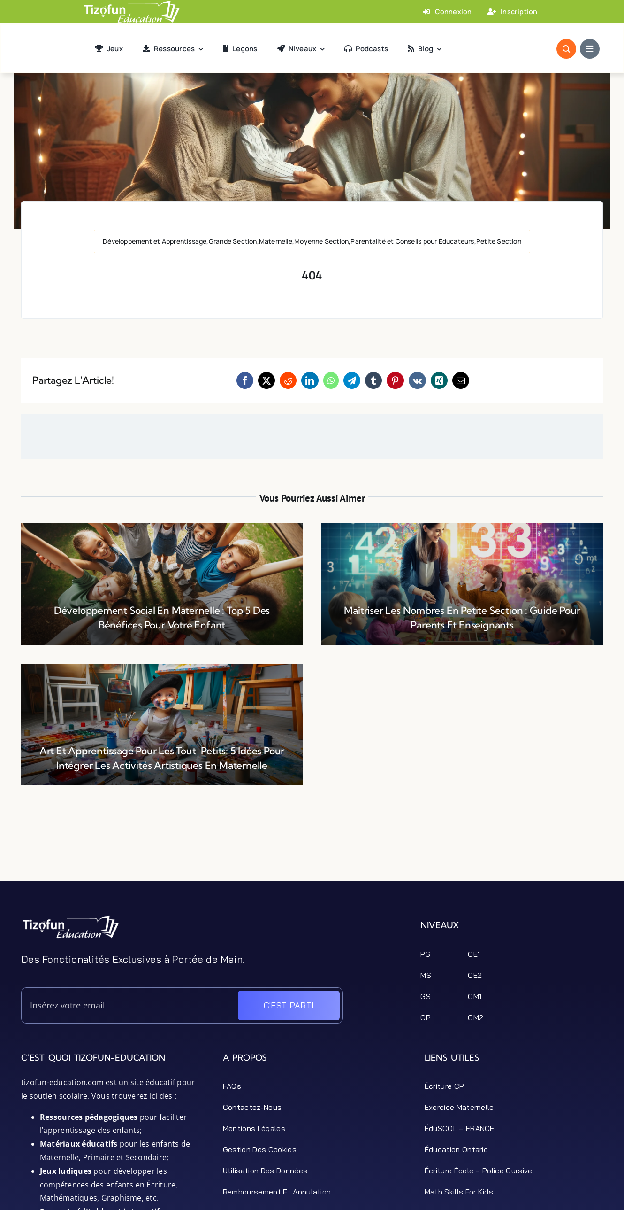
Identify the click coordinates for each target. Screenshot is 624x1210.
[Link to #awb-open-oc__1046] (566, 49)
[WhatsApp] (331, 380)
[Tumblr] (373, 380)
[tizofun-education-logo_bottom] (70, 919)
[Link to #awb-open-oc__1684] (590, 49)
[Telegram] (352, 380)
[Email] (461, 380)
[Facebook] (245, 380)
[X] (266, 380)
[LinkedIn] (309, 380)
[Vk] (417, 380)
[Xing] (439, 380)
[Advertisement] (312, 860)
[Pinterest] (395, 380)
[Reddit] (288, 380)
